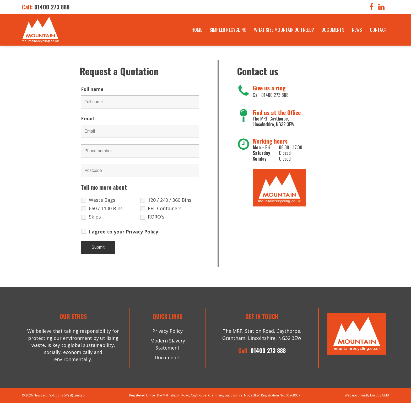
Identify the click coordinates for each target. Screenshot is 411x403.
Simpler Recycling (228, 29)
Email (89, 118)
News (357, 29)
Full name (94, 89)
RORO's (156, 216)
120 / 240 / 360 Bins (169, 200)
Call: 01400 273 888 (271, 94)
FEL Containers (165, 208)
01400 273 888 (51, 7)
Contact (378, 29)
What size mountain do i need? (284, 29)
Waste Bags (102, 200)
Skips (95, 216)
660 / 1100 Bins (106, 208)
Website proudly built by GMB (367, 395)
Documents (333, 29)
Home (197, 29)
